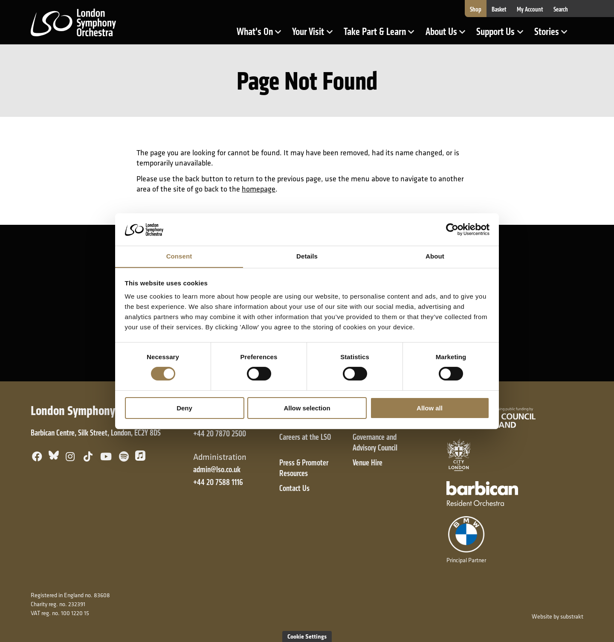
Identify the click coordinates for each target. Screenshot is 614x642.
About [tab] (435, 256)
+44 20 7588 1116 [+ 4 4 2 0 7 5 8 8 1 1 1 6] (218, 482)
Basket (499, 9)
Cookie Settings (307, 636)
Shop (475, 9)
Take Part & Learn (375, 35)
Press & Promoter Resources (303, 468)
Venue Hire (367, 462)
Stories (553, 35)
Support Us (502, 35)
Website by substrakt (557, 616)
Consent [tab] (179, 256)
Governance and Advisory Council (375, 442)
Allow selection (307, 408)
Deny (184, 408)
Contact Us (294, 488)
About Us (448, 35)
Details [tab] (307, 256)
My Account (530, 9)
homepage (258, 189)
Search (560, 9)
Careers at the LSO (305, 437)
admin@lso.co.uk (216, 469)
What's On (261, 35)
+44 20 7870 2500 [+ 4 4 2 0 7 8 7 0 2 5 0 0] (219, 433)
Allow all (430, 408)
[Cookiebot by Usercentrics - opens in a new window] (452, 229)
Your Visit (315, 35)
